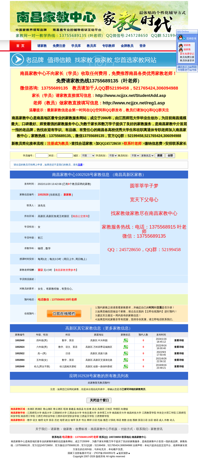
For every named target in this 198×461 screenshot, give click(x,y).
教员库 (91, 45)
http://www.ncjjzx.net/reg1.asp (134, 102)
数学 (29, 420)
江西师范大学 (34, 412)
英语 (51, 420)
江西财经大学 (59, 412)
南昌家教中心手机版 (104, 429)
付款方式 (127, 429)
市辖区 (116, 409)
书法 (83, 420)
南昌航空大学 (119, 412)
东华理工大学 (104, 412)
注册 (80, 164)
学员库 (76, 45)
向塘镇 (124, 409)
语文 (35, 420)
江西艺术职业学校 (45, 416)
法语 (150, 420)
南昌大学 (47, 412)
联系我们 (142, 429)
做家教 (67, 429)
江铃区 (108, 409)
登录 (142, 45)
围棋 (135, 420)
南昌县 (80, 409)
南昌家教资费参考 (65, 269)
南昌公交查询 (80, 216)
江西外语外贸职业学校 (67, 416)
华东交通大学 (89, 412)
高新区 (101, 409)
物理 (40, 420)
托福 (100, 420)
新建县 (72, 409)
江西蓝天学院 (87, 416)
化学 (46, 420)
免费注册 (59, 45)
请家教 (42, 45)
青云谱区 (58, 409)
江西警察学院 (102, 416)
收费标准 (81, 429)
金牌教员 (127, 45)
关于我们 (41, 429)
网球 (89, 420)
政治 (67, 420)
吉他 (129, 420)
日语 (94, 420)
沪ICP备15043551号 (104, 453)
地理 (62, 420)
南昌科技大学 (134, 412)
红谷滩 (87, 409)
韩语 (118, 420)
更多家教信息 (117, 328)
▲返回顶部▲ (123, 453)
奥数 (124, 420)
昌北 (94, 409)
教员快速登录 (187, 60)
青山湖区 (47, 409)
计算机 (112, 420)
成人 (161, 420)
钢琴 (73, 420)
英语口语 (143, 420)
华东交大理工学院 (166, 412)
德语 (156, 420)
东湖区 (30, 409)
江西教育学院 (149, 412)
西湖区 (38, 409)
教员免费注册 (187, 57)
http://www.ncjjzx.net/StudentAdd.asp (130, 95)
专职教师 (108, 45)
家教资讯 (157, 429)
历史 (56, 420)
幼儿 (172, 420)
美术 (78, 420)
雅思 (105, 420)
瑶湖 (65, 409)
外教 (166, 420)
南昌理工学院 (28, 416)
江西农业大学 (74, 412)
